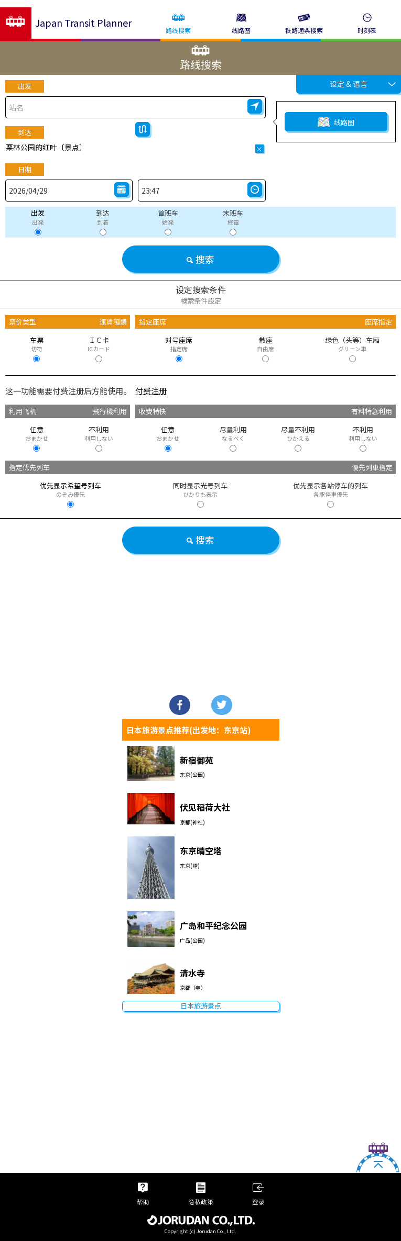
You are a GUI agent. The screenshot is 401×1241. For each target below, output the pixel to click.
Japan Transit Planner (83, 22)
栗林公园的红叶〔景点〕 (46, 147)
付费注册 (151, 390)
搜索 (200, 259)
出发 (24, 86)
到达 (24, 132)
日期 (24, 169)
